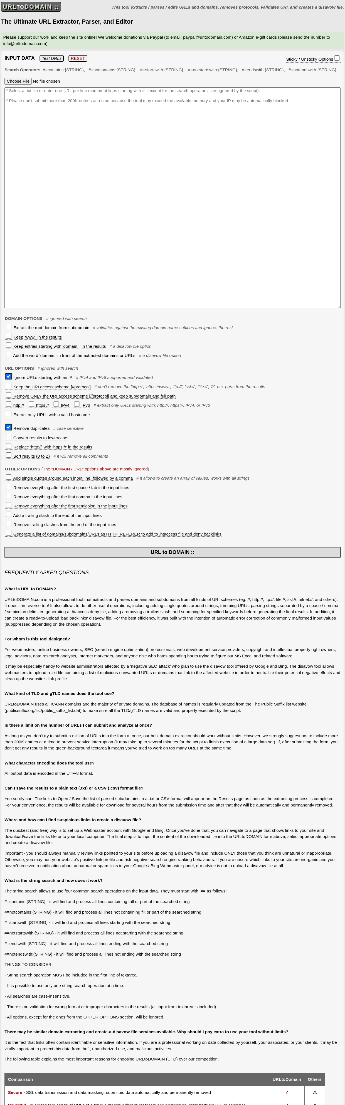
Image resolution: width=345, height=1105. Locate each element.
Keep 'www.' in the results (34, 337)
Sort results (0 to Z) (28, 456)
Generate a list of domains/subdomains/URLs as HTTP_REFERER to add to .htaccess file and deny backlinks (113, 534)
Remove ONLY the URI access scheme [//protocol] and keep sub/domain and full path (91, 396)
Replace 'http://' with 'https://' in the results (49, 447)
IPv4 (61, 405)
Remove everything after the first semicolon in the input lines (66, 506)
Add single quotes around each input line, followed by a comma (69, 478)
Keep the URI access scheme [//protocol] (48, 386)
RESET (78, 58)
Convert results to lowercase (36, 437)
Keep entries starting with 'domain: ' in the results (56, 346)
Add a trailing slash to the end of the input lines (54, 515)
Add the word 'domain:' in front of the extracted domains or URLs (70, 355)
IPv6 (82, 405)
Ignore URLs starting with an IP (39, 377)
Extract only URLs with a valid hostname (48, 414)
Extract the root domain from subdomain (47, 327)
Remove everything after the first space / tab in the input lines (67, 487)
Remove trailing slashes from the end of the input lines (61, 524)
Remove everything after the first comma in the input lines (64, 496)
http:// (15, 405)
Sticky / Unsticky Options (312, 58)
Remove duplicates (28, 428)
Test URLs (51, 58)
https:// (39, 405)
